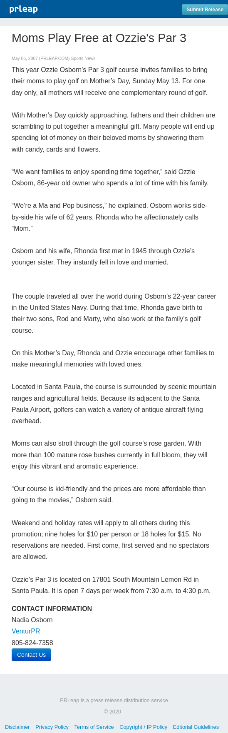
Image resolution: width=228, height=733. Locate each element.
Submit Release (204, 9)
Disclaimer (17, 727)
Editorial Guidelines (196, 727)
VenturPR (26, 631)
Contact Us (31, 654)
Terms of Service (94, 727)
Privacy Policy (52, 727)
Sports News (83, 58)
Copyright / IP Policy (143, 727)
